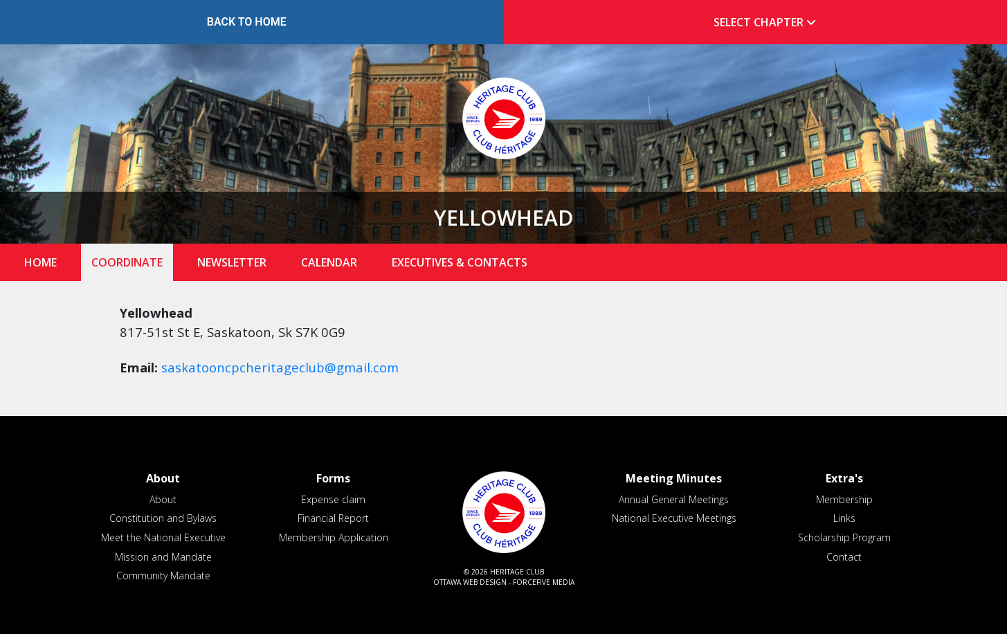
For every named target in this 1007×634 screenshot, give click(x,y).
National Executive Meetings (674, 518)
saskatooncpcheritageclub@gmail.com (280, 367)
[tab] (761, 22)
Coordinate (127, 262)
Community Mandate (163, 575)
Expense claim (333, 499)
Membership (844, 499)
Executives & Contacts (459, 262)
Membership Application (333, 537)
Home (40, 262)
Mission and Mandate (163, 556)
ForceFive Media (543, 582)
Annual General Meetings (674, 499)
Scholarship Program (844, 537)
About (162, 499)
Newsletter (231, 262)
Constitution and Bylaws (163, 518)
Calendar (329, 262)
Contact (844, 556)
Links (844, 518)
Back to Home (247, 21)
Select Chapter (768, 22)
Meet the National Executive (163, 537)
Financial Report (333, 518)
